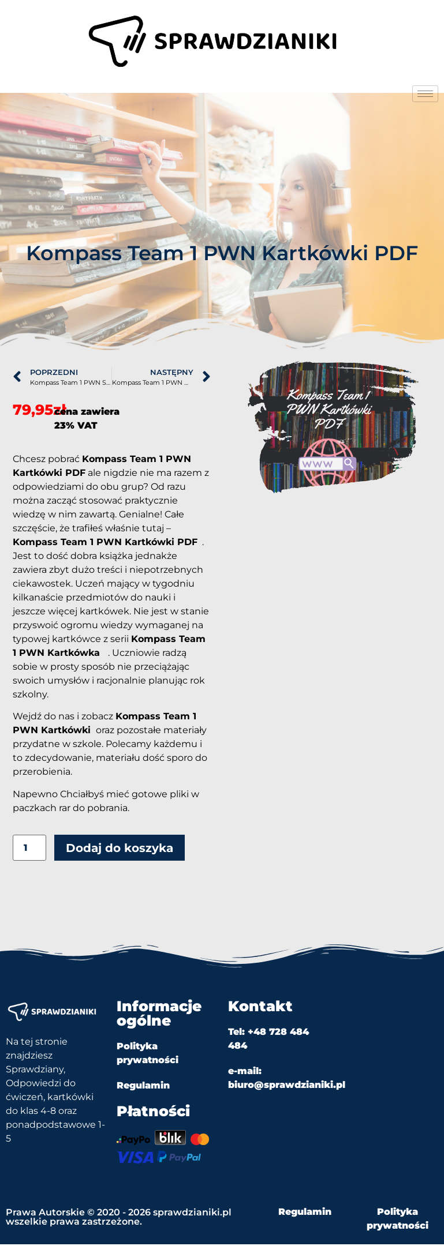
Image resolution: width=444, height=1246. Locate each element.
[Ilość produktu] (29, 850)
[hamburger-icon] (425, 93)
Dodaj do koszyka (119, 850)
